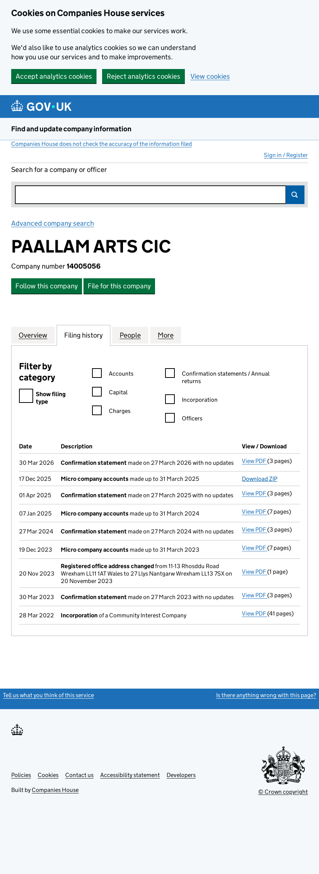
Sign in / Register (286, 155)
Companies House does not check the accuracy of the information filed (101, 143)
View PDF (254, 460)
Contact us (79, 775)
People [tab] (130, 335)
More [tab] (166, 335)
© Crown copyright (283, 791)
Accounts (112, 374)
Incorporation (191, 400)
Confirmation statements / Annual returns (217, 377)
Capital (109, 393)
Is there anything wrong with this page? (266, 695)
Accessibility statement (130, 775)
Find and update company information (71, 129)
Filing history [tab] (83, 335)
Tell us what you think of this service (48, 695)
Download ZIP (259, 478)
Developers (181, 775)
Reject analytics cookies (143, 76)
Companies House (55, 789)
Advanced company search (52, 223)
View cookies (210, 76)
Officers (183, 419)
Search (295, 194)
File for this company (119, 286)
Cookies (48, 775)
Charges (111, 412)
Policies (21, 775)
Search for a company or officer (59, 169)
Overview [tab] (33, 335)
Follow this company (46, 286)
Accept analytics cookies (54, 76)
